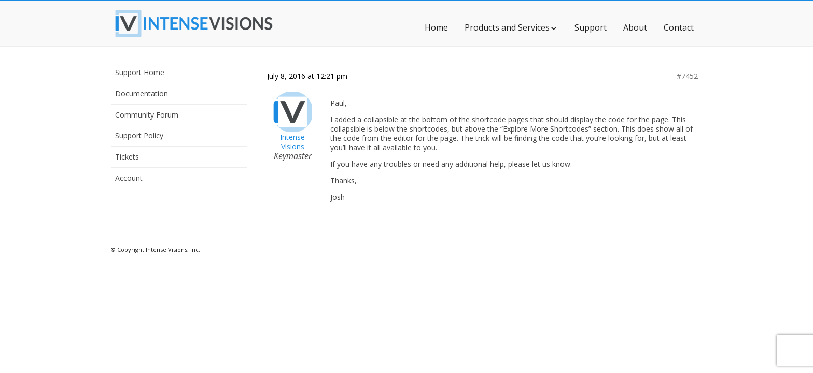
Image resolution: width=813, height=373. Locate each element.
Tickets (127, 157)
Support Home (139, 72)
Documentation (141, 93)
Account (129, 178)
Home (436, 27)
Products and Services (511, 27)
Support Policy (139, 135)
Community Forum (146, 115)
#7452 (687, 76)
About (635, 27)
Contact (679, 27)
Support (590, 27)
